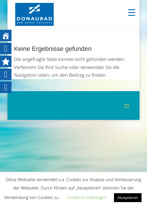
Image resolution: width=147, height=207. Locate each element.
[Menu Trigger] (132, 12)
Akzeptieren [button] (127, 197)
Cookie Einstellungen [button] (87, 197)
